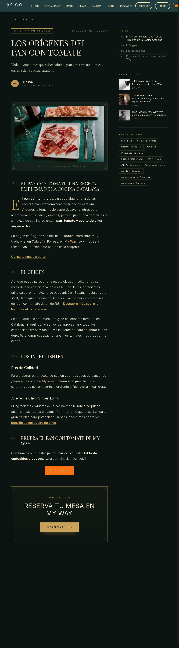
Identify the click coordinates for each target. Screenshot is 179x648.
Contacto (126, 6)
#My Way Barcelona (130, 165)
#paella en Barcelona (131, 171)
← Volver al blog (24, 19)
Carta (70, 6)
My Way (71, 241)
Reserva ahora (59, 470)
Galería (96, 6)
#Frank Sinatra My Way (132, 159)
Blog (111, 6)
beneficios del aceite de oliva (33, 423)
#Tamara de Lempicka (131, 147)
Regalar (162, 6)
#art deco (151, 147)
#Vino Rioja (126, 141)
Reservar (144, 6)
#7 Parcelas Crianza (146, 141)
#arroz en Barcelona (155, 165)
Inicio (35, 6)
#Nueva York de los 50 (132, 153)
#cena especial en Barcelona (135, 177)
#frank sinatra (154, 159)
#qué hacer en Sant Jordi (133, 183)
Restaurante (53, 6)
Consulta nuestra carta (28, 256)
